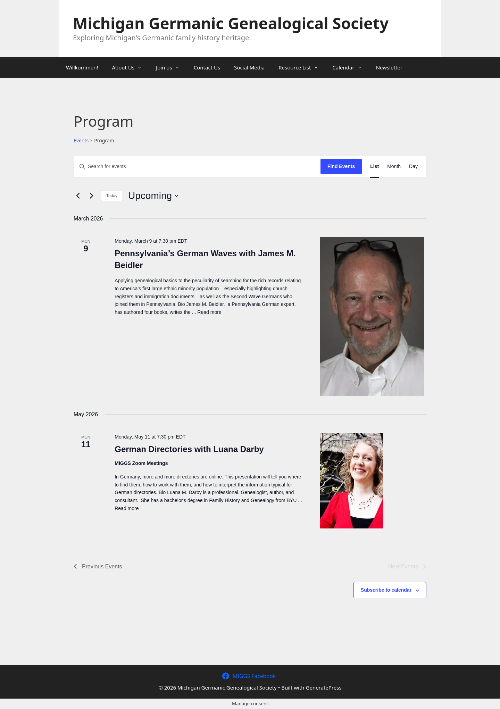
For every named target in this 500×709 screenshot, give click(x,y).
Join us (171, 67)
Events (81, 140)
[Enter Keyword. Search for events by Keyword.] (197, 166)
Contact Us (207, 67)
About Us (130, 67)
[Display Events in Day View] (413, 166)
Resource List (301, 67)
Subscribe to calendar (386, 590)
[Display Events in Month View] (394, 166)
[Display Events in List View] (374, 166)
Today (111, 195)
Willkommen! (82, 67)
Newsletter (389, 67)
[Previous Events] (78, 196)
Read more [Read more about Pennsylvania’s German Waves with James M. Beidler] (209, 312)
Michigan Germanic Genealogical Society (231, 23)
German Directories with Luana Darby (189, 449)
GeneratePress (324, 687)
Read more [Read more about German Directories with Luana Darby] (127, 508)
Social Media (249, 67)
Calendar (350, 67)
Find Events (341, 166)
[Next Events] (91, 196)
